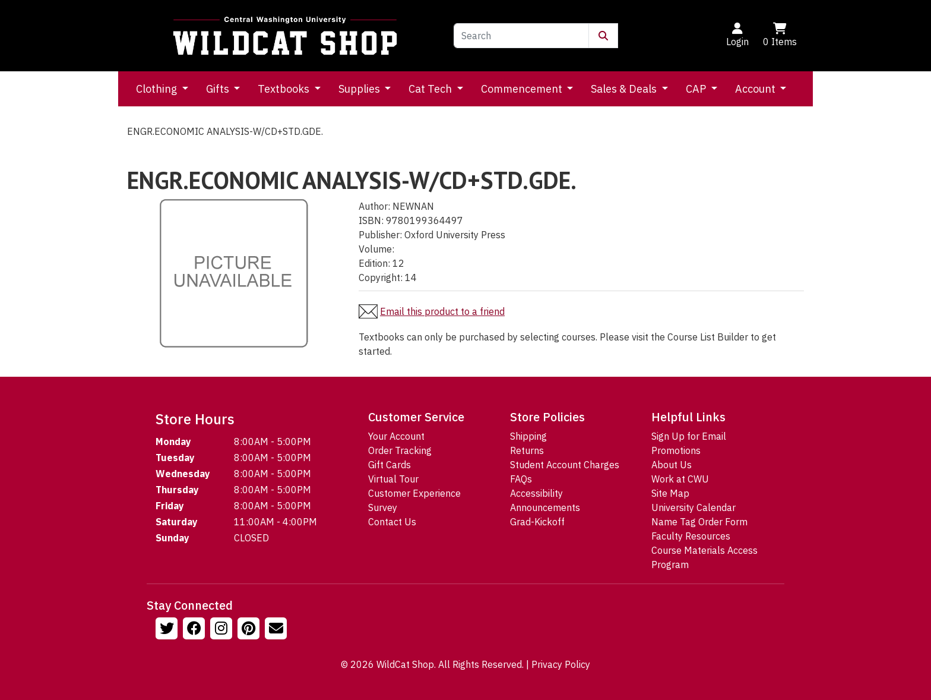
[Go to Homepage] (285, 35)
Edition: (374, 263)
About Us (671, 465)
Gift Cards (389, 465)
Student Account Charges (564, 465)
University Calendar (693, 507)
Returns (527, 450)
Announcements (545, 507)
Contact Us (392, 522)
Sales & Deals (625, 89)
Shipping (528, 436)
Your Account (396, 436)
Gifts (219, 89)
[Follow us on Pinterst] (250, 630)
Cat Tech (431, 89)
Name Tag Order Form (699, 522)
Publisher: (380, 235)
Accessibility (536, 493)
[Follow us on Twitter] (168, 630)
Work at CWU (680, 479)
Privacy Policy (560, 664)
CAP (697, 89)
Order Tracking (400, 450)
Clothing (157, 89)
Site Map (670, 493)
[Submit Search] (603, 35)
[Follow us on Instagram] (222, 630)
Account (756, 89)
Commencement (523, 89)
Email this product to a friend (442, 311)
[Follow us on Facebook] (195, 630)
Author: (374, 206)
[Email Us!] (277, 630)
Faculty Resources (690, 536)
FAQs (521, 479)
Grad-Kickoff (537, 522)
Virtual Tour (393, 479)
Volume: (376, 249)
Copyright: (381, 277)
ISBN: (371, 220)
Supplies (360, 89)
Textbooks (285, 89)
